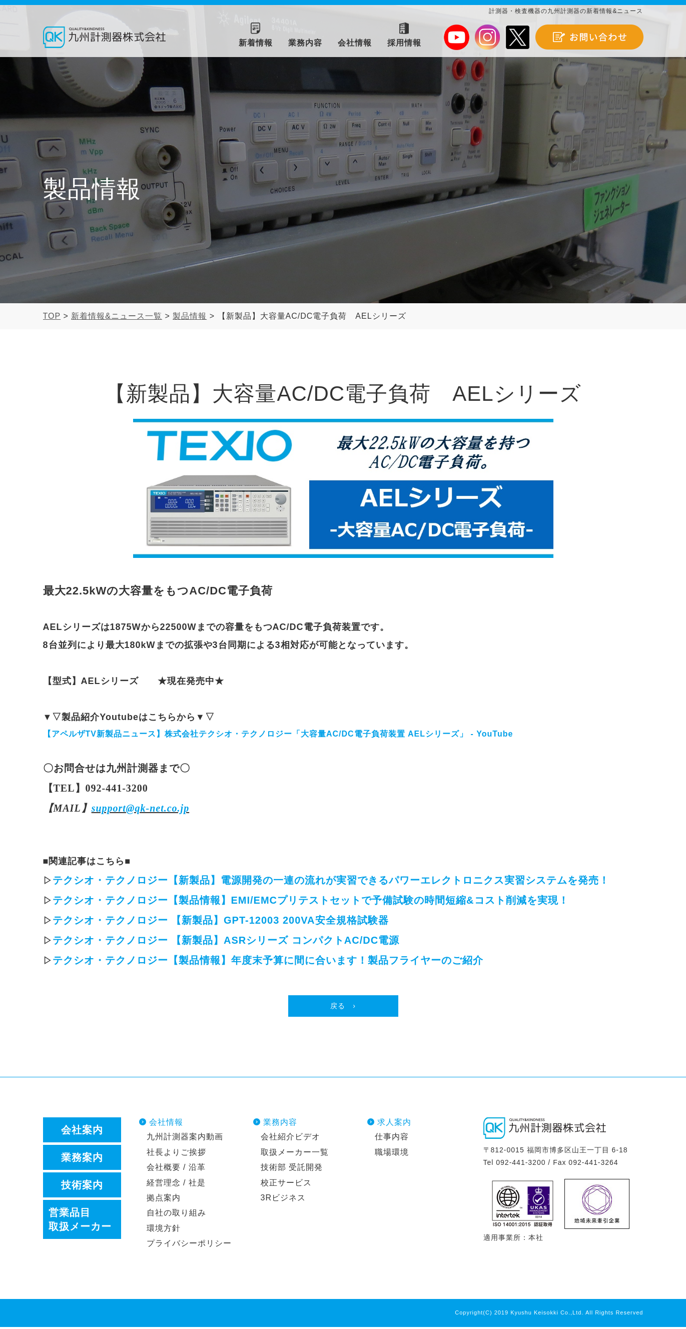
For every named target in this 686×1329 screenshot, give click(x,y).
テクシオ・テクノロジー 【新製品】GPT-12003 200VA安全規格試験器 (221, 920)
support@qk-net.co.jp (141, 808)
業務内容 (280, 1123)
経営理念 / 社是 (176, 1184)
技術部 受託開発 (292, 1169)
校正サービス (286, 1184)
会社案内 (82, 1131)
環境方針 (164, 1229)
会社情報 (166, 1123)
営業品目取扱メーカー (80, 1220)
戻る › (343, 1006)
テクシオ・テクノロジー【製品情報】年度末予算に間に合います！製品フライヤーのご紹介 (268, 960)
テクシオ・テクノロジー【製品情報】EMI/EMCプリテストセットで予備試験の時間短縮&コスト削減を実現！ (311, 900)
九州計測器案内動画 (185, 1138)
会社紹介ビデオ (290, 1138)
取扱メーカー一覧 (295, 1153)
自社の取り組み (176, 1214)
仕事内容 (392, 1138)
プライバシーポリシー (189, 1245)
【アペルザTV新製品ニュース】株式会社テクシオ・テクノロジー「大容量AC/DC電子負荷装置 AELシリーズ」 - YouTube (278, 734)
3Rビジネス (283, 1199)
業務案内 (82, 1158)
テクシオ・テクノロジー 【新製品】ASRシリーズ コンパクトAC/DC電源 (226, 940)
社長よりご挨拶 (176, 1153)
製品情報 (190, 316)
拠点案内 (164, 1199)
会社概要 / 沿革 (176, 1169)
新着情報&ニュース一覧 (116, 316)
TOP (52, 316)
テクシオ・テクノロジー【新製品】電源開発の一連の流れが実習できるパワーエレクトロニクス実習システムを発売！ (331, 880)
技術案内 (82, 1186)
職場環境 (392, 1153)
